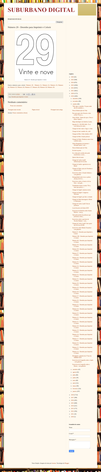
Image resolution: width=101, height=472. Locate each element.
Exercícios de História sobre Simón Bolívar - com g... (82, 211)
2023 (72, 85)
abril (74, 383)
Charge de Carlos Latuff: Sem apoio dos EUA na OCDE (82, 224)
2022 (72, 88)
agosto (75, 372)
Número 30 (51, 87)
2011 (72, 414)
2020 (72, 93)
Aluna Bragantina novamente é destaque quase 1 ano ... (80, 144)
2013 (72, 408)
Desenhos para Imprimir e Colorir (19, 97)
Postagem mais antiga (57, 109)
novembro (75, 101)
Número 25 (13, 87)
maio (74, 380)
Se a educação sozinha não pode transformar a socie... (81, 153)
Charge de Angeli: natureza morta (81, 190)
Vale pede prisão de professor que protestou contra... (81, 215)
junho (74, 377)
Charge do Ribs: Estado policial (81, 136)
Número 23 (53, 85)
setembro (75, 369)
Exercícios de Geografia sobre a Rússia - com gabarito (81, 365)
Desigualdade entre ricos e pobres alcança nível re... (81, 177)
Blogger (67, 463)
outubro (75, 104)
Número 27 (28, 87)
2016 (72, 400)
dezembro (75, 98)
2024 (72, 82)
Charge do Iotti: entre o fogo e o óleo (82, 128)
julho (74, 375)
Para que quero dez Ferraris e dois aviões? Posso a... (81, 114)
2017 (72, 397)
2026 (72, 77)
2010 (72, 416)
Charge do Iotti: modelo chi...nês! (81, 131)
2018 (72, 395)
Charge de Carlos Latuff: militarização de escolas (79, 160)
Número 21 (38, 85)
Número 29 (43, 87)
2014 (72, 406)
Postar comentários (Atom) (20, 113)
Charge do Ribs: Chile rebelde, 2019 (82, 134)
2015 (72, 403)
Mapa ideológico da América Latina (82, 122)
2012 (72, 411)
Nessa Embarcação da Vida (79, 110)
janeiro (75, 391)
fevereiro (75, 388)
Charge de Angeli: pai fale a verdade (82, 197)
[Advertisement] (81, 30)
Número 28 (36, 87)
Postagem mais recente (14, 109)
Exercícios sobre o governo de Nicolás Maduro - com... (80, 220)
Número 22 (46, 85)
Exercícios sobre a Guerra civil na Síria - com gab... (81, 182)
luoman (54, 463)
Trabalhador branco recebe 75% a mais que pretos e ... (81, 186)
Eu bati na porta (76, 150)
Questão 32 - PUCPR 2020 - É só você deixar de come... (81, 125)
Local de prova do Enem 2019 (80, 208)
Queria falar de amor (78, 157)
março (74, 386)
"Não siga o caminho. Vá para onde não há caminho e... (82, 107)
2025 (72, 79)
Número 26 (20, 87)
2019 (72, 96)
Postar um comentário (16, 105)
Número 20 (29, 85)
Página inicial (36, 109)
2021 (72, 90)
